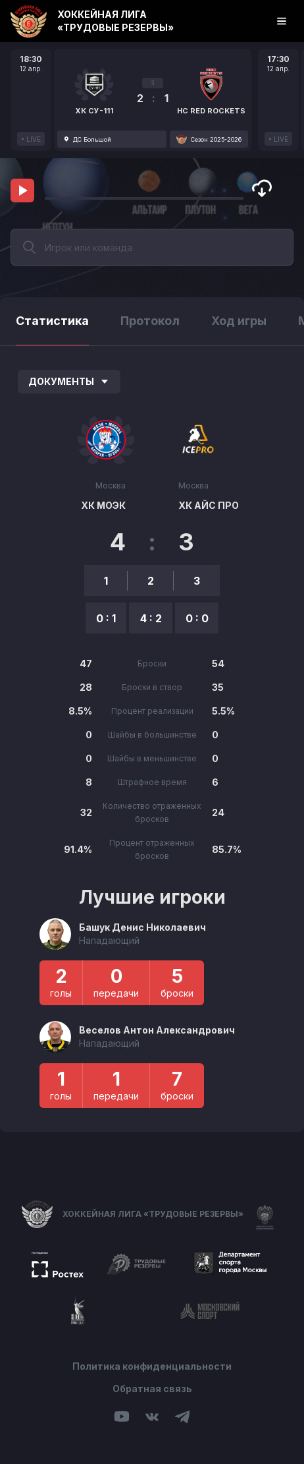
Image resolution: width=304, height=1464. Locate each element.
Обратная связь (152, 1388)
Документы (69, 381)
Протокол (150, 321)
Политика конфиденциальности (152, 1366)
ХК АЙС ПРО (208, 505)
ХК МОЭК (103, 505)
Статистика (52, 321)
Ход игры (238, 321)
